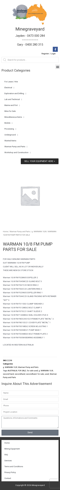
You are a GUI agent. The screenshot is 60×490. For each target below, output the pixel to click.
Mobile (8, 123)
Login (53, 53)
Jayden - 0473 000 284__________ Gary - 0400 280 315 (30, 40)
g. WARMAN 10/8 (39, 231)
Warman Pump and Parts (15, 146)
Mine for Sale (10, 111)
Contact (7, 478)
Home (5, 231)
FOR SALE (22, 371)
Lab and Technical (13, 99)
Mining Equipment (12, 449)
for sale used (32, 371)
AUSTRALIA (12, 371)
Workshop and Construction (17, 152)
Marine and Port (12, 105)
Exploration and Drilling (15, 93)
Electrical (9, 87)
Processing (10, 129)
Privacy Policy (10, 472)
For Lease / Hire (11, 82)
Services (8, 460)
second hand (8, 374)
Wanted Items (10, 141)
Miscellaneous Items (14, 117)
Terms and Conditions (13, 466)
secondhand (20, 374)
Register (45, 53)
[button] (57, 66)
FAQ (6, 455)
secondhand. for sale (35, 374)
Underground (11, 134)
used (47, 374)
